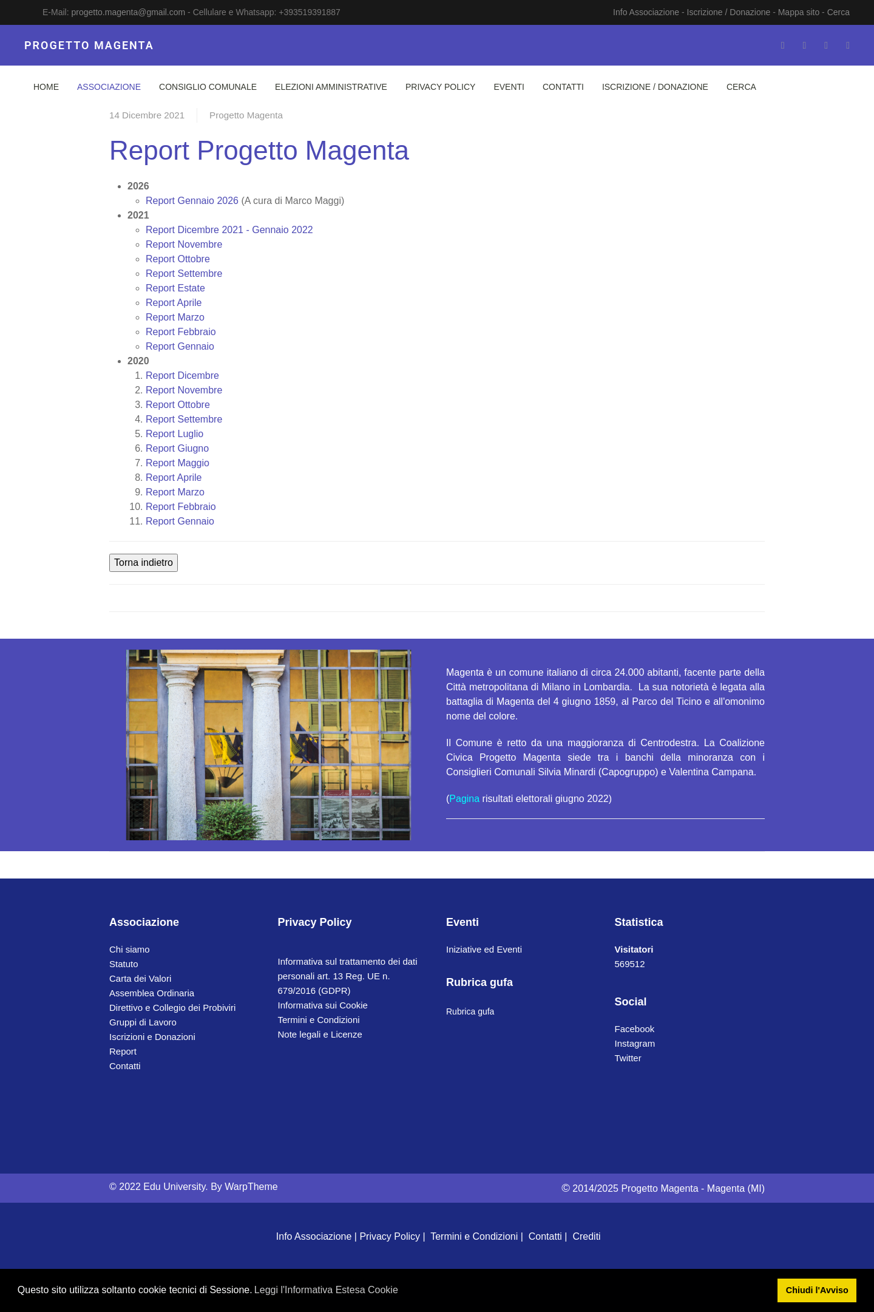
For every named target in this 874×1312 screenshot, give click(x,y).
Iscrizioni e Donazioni (152, 1037)
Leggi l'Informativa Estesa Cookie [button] (326, 1290)
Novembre (184, 244)
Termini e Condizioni (319, 1020)
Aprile (174, 302)
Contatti (563, 87)
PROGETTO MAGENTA (89, 45)
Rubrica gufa (470, 1011)
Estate (175, 288)
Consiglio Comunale (208, 87)
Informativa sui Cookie (323, 1005)
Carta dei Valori (140, 978)
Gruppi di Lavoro (143, 1022)
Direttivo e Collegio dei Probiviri (172, 1007)
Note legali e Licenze (320, 1034)
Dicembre (182, 375)
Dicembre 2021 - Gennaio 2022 (229, 230)
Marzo (175, 317)
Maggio (177, 463)
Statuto (123, 964)
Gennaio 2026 (192, 200)
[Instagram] (826, 45)
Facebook (635, 1029)
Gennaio (180, 346)
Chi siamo (129, 949)
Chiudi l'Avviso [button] (817, 1290)
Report (123, 1051)
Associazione (109, 87)
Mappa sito (798, 12)
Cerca (838, 12)
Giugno (177, 448)
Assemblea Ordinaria (151, 993)
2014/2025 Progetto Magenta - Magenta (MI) (663, 1188)
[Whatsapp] (848, 45)
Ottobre (178, 259)
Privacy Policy (440, 87)
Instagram (635, 1043)
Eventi (508, 87)
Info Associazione (646, 12)
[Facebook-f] (783, 45)
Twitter (628, 1058)
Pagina (464, 799)
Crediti (586, 1236)
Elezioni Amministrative (331, 87)
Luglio (174, 434)
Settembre (184, 273)
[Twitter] (804, 45)
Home (46, 87)
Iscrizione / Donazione (729, 12)
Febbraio (181, 332)
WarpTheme (251, 1186)
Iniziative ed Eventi (484, 949)
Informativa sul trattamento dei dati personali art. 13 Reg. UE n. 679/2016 (348, 976)
